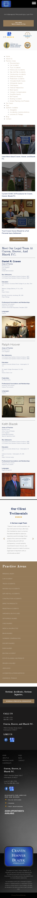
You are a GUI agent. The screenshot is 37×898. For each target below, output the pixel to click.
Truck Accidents (15, 68)
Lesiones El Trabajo (16, 114)
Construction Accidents (18, 74)
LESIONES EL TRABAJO (9, 678)
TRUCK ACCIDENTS (8, 584)
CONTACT (21, 760)
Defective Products (16, 76)
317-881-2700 (8, 718)
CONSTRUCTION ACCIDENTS (11, 599)
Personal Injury (15, 63)
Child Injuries (14, 85)
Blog (7, 117)
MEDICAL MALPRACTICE (10, 628)
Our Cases (9, 103)
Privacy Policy (15, 895)
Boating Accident (16, 99)
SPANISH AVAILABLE (8, 663)
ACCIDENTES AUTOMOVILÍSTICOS (13, 673)
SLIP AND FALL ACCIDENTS (11, 594)
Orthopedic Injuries (16, 83)
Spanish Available (12, 108)
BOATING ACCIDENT (9, 653)
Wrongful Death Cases (17, 81)
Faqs (7, 105)
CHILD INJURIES (7, 623)
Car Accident (14, 65)
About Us (9, 59)
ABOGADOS (6, 668)
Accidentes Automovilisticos (19, 112)
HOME (4, 755)
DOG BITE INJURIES (8, 643)
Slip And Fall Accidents (18, 72)
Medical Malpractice (16, 88)
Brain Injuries (14, 90)
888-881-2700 (8, 719)
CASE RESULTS (6, 763)
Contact (8, 119)
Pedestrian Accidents (17, 79)
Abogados (13, 110)
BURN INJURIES (7, 648)
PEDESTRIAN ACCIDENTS (10, 608)
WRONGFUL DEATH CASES (11, 613)
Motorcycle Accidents (17, 70)
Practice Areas (11, 61)
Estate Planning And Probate (19, 101)
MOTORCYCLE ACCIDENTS (11, 589)
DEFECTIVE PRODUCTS (9, 604)
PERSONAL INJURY (8, 574)
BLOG (20, 758)
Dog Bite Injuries (15, 94)
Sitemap (23, 895)
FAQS (20, 755)
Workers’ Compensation (18, 92)
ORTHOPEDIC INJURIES (9, 618)
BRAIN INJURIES (7, 633)
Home (8, 56)
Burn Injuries (14, 96)
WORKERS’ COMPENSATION (11, 638)
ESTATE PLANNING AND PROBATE (13, 658)
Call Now (18, 22)
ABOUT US (5, 758)
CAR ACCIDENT (7, 579)
